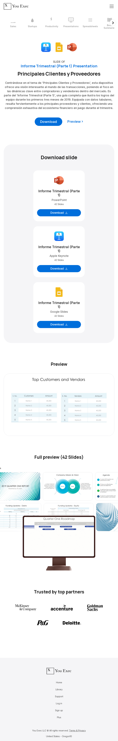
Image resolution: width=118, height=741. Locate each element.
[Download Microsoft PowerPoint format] (72, 47)
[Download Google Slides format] (59, 47)
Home (59, 682)
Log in (59, 703)
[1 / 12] (13, 22)
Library (59, 689)
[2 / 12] (32, 22)
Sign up (59, 710)
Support (59, 696)
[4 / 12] (71, 22)
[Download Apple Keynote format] (46, 47)
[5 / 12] (90, 22)
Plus (59, 717)
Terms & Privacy (77, 730)
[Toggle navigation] (111, 6)
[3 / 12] (51, 22)
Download (48, 122)
